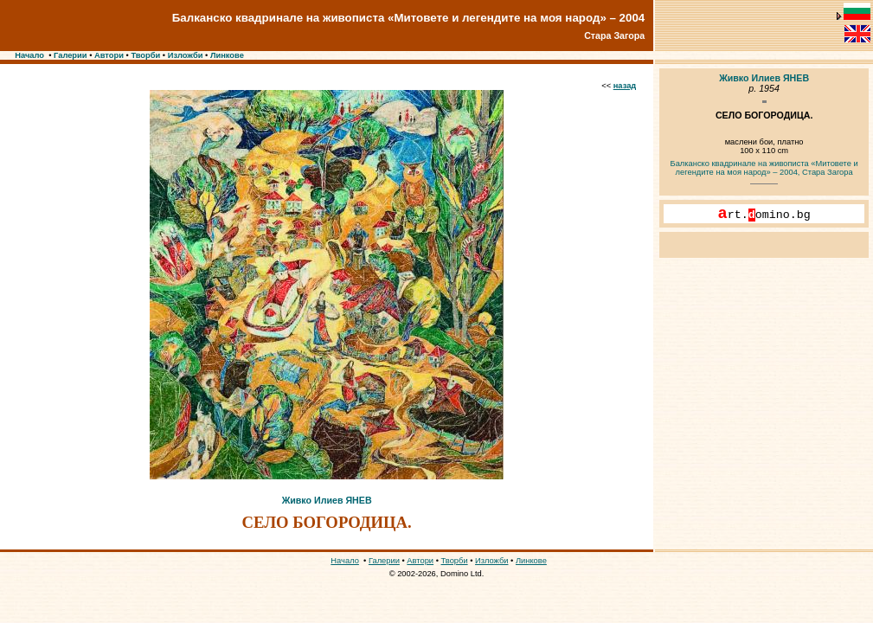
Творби (145, 55)
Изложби (185, 55)
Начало (29, 55)
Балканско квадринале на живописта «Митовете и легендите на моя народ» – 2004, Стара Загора (764, 168)
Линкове (227, 55)
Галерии (70, 55)
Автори (109, 55)
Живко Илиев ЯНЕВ (327, 500)
